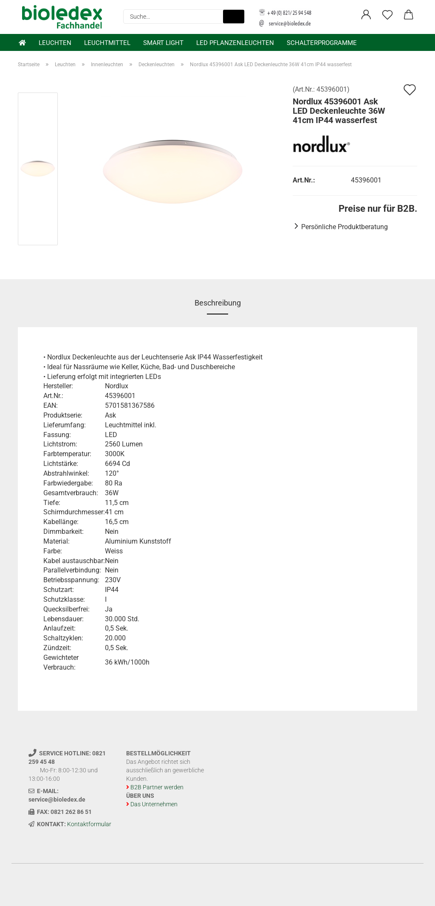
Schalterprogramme (322, 43)
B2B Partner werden (157, 787)
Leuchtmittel (107, 43)
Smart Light (163, 43)
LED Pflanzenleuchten (235, 43)
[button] (366, 15)
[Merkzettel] (387, 15)
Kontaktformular (89, 824)
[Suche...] (233, 16)
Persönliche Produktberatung (344, 227)
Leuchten (55, 43)
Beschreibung (218, 302)
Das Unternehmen (154, 804)
